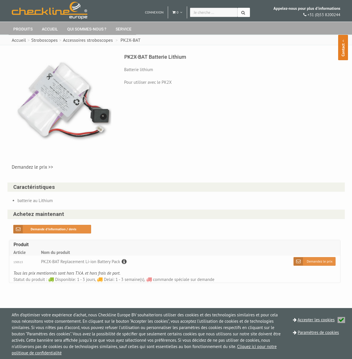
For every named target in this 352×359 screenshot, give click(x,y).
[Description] (123, 261)
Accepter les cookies (321, 319)
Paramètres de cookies (318, 332)
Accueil (50, 29)
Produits (23, 29)
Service (123, 29)
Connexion (154, 12)
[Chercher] (244, 12)
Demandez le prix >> (32, 167)
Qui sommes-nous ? (86, 29)
